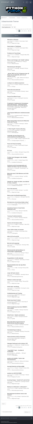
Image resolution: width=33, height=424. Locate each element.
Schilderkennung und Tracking (14, 293)
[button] (17, 31)
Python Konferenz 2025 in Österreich (16, 336)
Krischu (16, 184)
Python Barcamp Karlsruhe (13, 89)
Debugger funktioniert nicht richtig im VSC (17, 343)
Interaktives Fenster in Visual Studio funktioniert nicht (16, 208)
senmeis (17, 176)
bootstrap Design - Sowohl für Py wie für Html (18, 380)
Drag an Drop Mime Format (13, 96)
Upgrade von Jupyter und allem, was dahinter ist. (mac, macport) (18, 182)
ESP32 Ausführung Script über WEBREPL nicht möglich (17, 307)
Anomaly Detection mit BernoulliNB (15, 366)
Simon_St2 (17, 252)
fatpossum (17, 196)
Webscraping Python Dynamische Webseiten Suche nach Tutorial (18, 121)
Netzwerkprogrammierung (17, 276)
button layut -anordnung (13, 286)
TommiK (17, 47)
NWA (16, 138)
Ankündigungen (15, 132)
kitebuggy (17, 68)
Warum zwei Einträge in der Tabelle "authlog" (18, 60)
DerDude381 (17, 107)
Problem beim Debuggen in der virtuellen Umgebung (17, 158)
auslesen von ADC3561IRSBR (14, 373)
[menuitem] (12, 2)
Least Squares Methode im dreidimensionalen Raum (18, 113)
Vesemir (17, 41)
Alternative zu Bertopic (12, 39)
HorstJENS (17, 338)
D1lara (16, 84)
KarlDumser (17, 345)
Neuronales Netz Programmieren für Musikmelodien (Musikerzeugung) (16, 322)
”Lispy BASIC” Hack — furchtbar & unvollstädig (15, 351)
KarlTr (16, 160)
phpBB (7, 421)
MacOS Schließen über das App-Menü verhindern (16, 265)
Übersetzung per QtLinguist (14, 66)
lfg (15, 396)
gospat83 (17, 331)
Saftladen (17, 54)
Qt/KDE (13, 70)
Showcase (14, 147)
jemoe (16, 217)
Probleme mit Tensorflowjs (13, 53)
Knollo (16, 316)
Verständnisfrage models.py (14, 330)
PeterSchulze (18, 301)
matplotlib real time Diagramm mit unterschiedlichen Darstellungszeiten (16, 136)
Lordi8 (16, 190)
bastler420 (17, 294)
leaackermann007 (19, 115)
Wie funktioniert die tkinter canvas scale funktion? (17, 394)
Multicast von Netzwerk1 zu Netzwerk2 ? (17, 386)
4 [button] (24, 30)
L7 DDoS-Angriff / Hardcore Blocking (16, 128)
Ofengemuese (18, 244)
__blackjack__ (18, 353)
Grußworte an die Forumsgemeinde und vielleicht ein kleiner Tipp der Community (17, 166)
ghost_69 (17, 361)
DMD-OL (17, 224)
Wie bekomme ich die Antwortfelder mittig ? (18, 202)
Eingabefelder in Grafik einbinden (15, 258)
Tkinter (13, 269)
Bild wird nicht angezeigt (13, 243)
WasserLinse (17, 381)
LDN (16, 203)
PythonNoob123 (18, 61)
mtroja (16, 210)
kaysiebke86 (17, 288)
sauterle (17, 374)
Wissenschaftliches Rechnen (18, 79)
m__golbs (17, 77)
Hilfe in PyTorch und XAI (13, 236)
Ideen (13, 109)
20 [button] (28, 30)
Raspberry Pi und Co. (16, 311)
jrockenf (17, 324)
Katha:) (16, 152)
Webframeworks (15, 63)
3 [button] (22, 30)
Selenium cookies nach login (14, 279)
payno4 (16, 237)
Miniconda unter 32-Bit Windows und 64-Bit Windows (17, 174)
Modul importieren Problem (14, 300)
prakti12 (17, 123)
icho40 (16, 281)
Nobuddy (17, 259)
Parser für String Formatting (14, 143)
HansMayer (17, 274)
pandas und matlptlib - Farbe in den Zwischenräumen (15, 359)
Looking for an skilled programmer (15, 83)
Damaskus (17, 130)
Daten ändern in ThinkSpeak (14, 46)
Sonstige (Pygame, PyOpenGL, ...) (18, 140)
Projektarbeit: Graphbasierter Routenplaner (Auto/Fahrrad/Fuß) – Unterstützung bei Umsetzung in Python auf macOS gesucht (17, 105)
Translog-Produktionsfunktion (14, 216)
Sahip (16, 388)
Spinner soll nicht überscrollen (14, 222)
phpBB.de (15, 422)
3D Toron (9, 150)
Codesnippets (15, 204)
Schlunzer (17, 168)
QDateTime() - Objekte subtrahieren (16, 315)
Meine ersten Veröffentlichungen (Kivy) (16, 195)
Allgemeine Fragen (16, 43)
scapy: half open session (13, 273)
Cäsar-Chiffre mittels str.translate (15, 229)
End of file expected (12, 188)
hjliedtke (17, 309)
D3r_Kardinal (17, 91)
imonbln (17, 231)
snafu (16, 145)
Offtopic (13, 86)
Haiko (16, 267)
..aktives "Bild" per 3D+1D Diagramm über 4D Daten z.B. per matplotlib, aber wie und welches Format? (18, 75)
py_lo (16, 98)
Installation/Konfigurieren (17, 162)
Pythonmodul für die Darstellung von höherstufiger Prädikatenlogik (16, 250)
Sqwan (16, 368)
